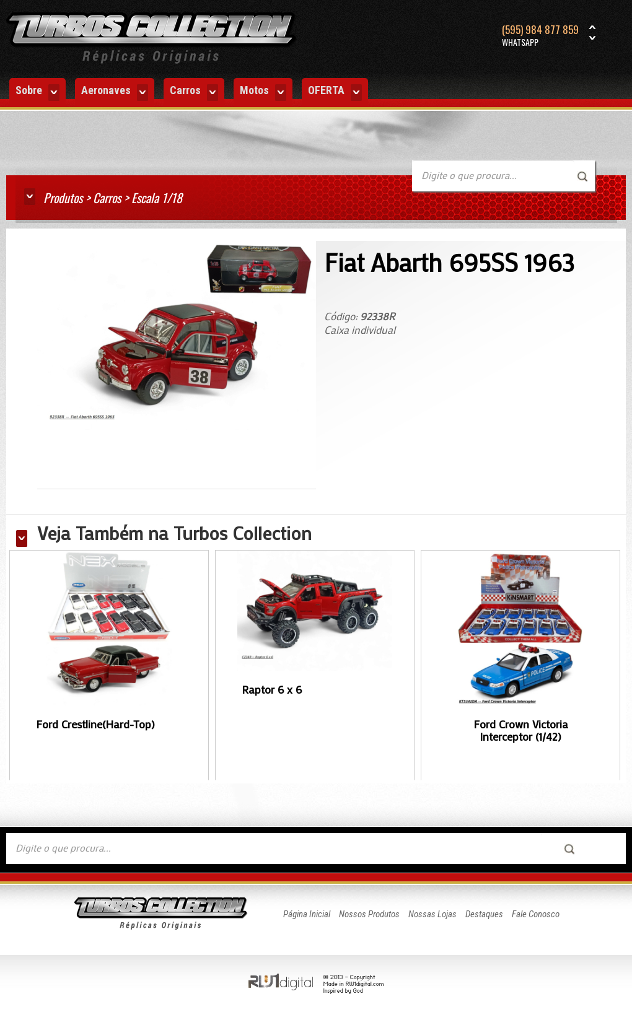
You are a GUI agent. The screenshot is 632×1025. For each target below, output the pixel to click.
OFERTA (335, 92)
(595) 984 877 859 (540, 36)
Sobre (37, 92)
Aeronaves (114, 92)
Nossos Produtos (369, 914)
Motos (263, 92)
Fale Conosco (536, 914)
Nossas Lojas (432, 914)
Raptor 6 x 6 (272, 689)
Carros (194, 92)
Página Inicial (306, 914)
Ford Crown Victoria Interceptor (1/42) (520, 730)
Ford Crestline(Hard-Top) (95, 724)
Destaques (484, 914)
